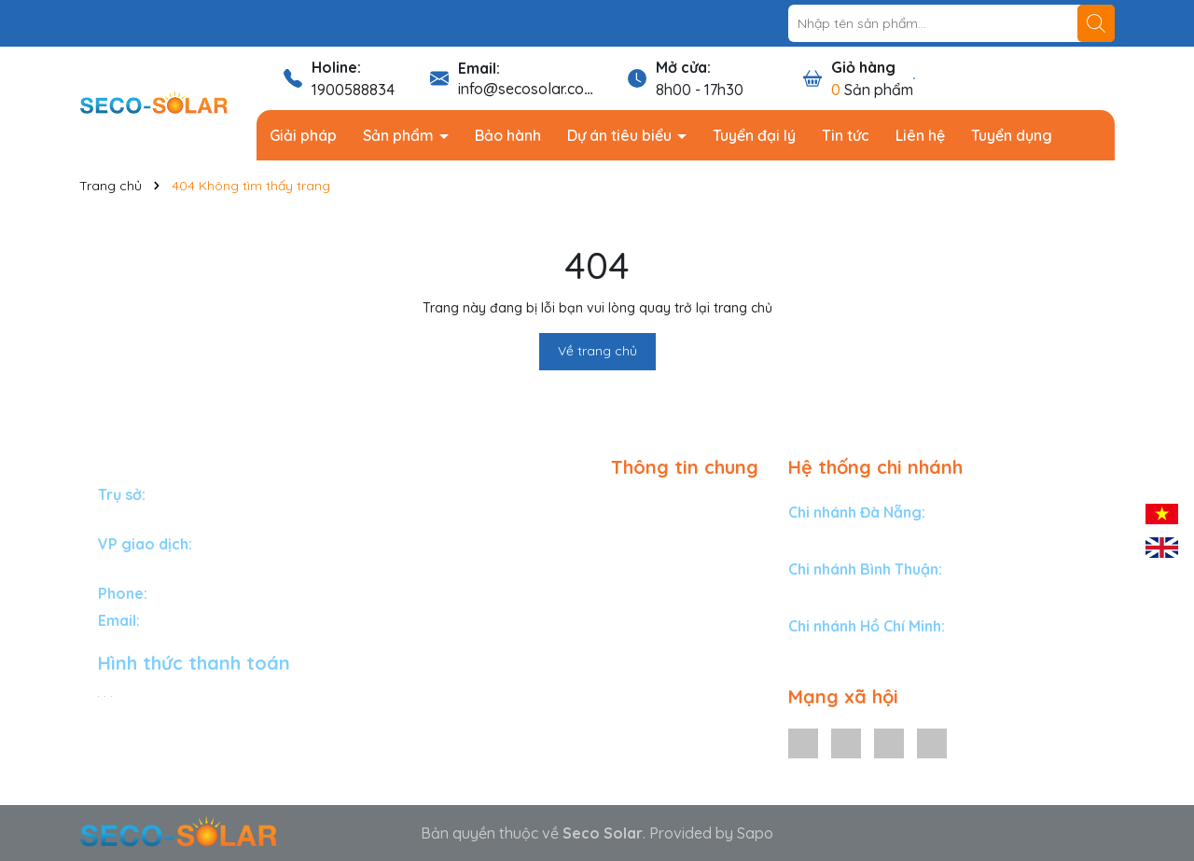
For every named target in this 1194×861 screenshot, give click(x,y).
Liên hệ (920, 135)
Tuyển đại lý (754, 135)
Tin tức (845, 135)
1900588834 (353, 89)
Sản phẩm (400, 135)
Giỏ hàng (863, 67)
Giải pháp (303, 135)
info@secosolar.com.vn (537, 88)
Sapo (755, 833)
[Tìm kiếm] (1096, 23)
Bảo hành (508, 135)
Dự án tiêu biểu (621, 135)
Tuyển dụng (1011, 135)
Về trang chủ (597, 350)
